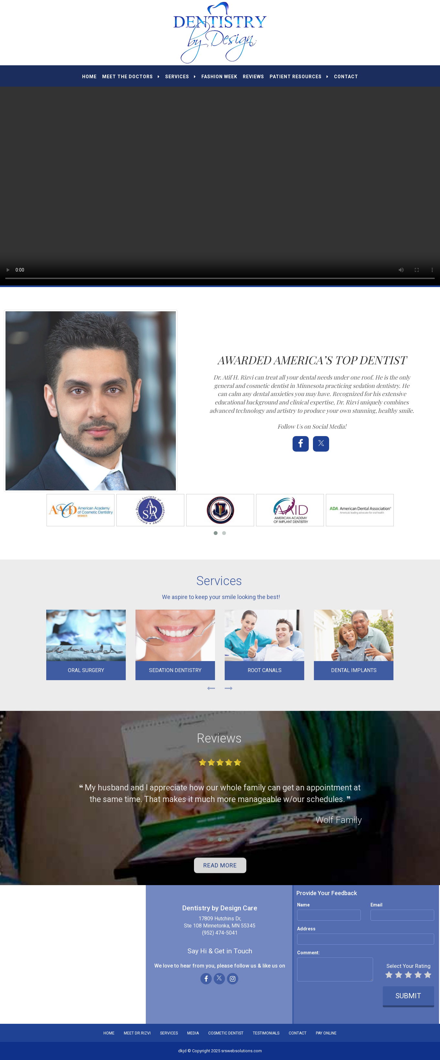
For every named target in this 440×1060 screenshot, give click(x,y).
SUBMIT (405, 996)
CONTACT (346, 76)
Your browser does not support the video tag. (220, 175)
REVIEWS (253, 76)
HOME (89, 76)
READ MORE (220, 868)
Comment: (305, 952)
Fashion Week (219, 76)
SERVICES (180, 76)
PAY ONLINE (326, 1033)
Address (303, 928)
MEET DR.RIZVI (137, 1033)
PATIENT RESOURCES (299, 76)
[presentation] (333, 996)
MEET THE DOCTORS (131, 76)
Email (374, 904)
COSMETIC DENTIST (225, 1033)
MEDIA (193, 1033)
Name (300, 904)
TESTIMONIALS (266, 1033)
